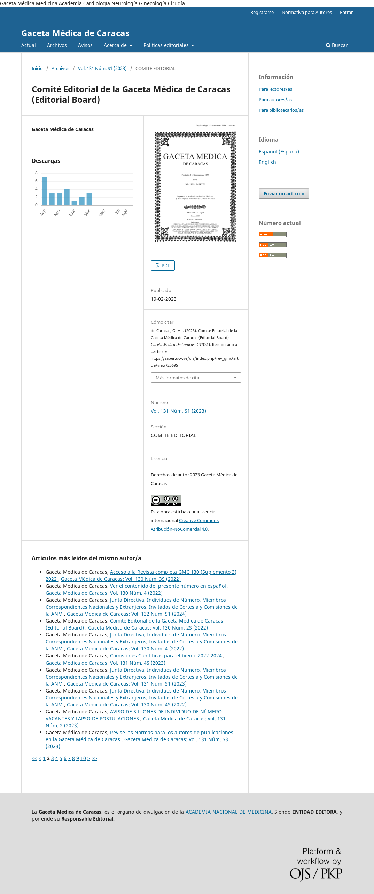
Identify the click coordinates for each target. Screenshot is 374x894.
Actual (28, 45)
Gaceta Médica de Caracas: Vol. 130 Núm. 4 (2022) (104, 593)
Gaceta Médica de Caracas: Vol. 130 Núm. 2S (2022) (148, 627)
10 (83, 758)
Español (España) (279, 151)
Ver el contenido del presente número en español (168, 586)
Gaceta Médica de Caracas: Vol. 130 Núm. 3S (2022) (121, 579)
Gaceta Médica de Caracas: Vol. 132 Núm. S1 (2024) (127, 613)
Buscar (337, 45)
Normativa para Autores (307, 12)
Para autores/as (275, 99)
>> (94, 758)
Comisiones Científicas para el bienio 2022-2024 (166, 655)
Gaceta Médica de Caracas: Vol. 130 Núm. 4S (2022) (127, 704)
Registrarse (262, 12)
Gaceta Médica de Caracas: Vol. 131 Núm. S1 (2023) (127, 683)
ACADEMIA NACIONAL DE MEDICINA (229, 811)
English (267, 162)
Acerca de (116, 45)
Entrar (346, 12)
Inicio (37, 68)
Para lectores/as (275, 89)
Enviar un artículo (284, 193)
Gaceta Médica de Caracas (75, 33)
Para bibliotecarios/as (281, 110)
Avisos (85, 45)
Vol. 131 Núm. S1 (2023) (102, 68)
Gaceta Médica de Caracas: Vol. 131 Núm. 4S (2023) (105, 662)
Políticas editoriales (166, 45)
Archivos (57, 45)
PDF (165, 265)
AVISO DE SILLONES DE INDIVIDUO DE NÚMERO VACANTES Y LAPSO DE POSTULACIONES (134, 715)
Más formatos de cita (177, 377)
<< (34, 758)
